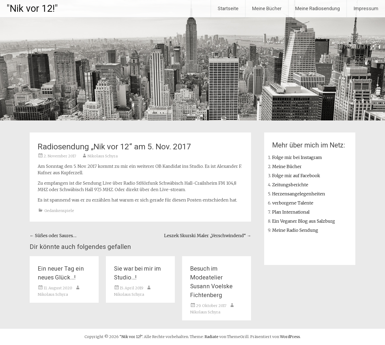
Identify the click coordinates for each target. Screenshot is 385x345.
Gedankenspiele (59, 210)
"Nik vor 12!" (32, 8)
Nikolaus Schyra (102, 156)
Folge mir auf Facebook (296, 175)
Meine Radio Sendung (295, 230)
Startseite (228, 8)
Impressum (365, 8)
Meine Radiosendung (317, 8)
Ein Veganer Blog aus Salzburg (303, 221)
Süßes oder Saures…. (53, 235)
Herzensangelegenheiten (298, 193)
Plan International (291, 212)
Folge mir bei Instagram (297, 157)
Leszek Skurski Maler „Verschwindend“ (207, 235)
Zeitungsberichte (290, 184)
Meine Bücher (267, 8)
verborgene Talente (292, 203)
